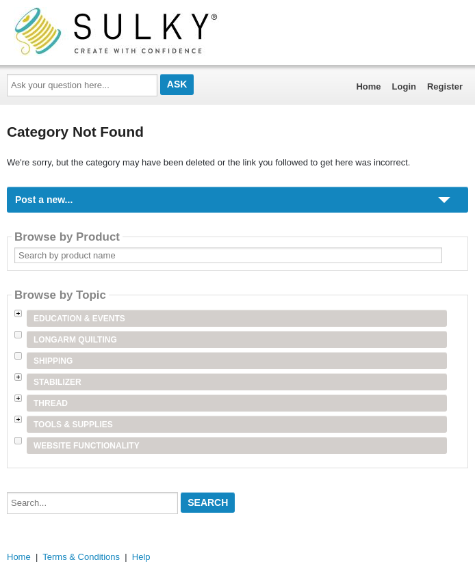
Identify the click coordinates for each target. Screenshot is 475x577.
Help (141, 557)
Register (445, 86)
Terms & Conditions (81, 557)
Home (368, 86)
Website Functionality (87, 446)
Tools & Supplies (73, 424)
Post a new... (44, 199)
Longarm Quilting (75, 340)
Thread (51, 403)
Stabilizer (57, 382)
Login (404, 86)
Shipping (53, 361)
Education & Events (79, 318)
